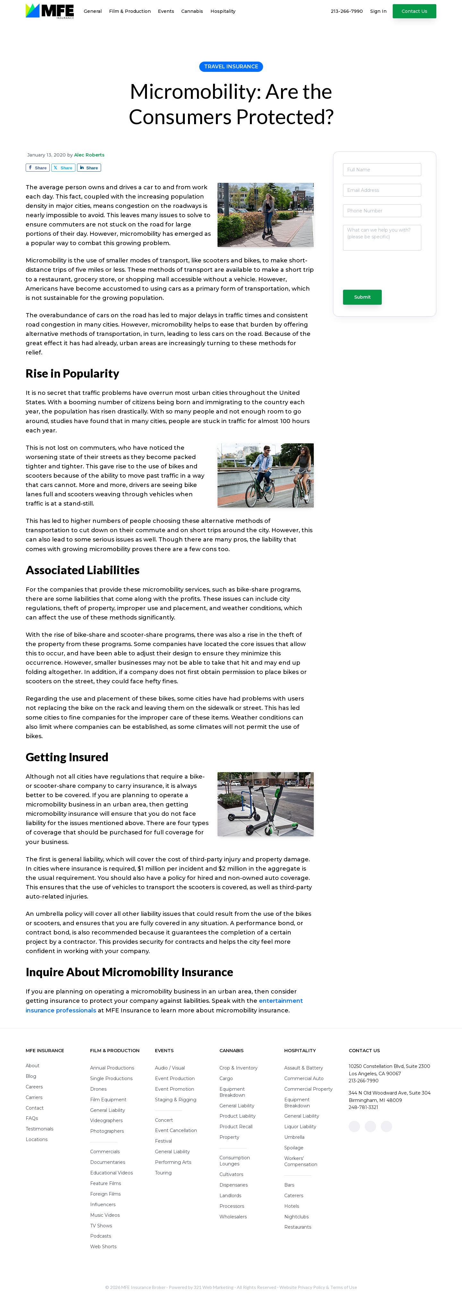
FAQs (32, 1118)
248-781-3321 (363, 1107)
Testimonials (39, 1129)
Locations (36, 1139)
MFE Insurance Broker (143, 1287)
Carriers (34, 1097)
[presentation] (368, 273)
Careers (34, 1087)
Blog (31, 1076)
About (32, 1066)
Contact (35, 1108)
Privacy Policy (311, 1287)
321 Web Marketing (214, 1287)
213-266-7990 (364, 1081)
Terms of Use (343, 1287)
